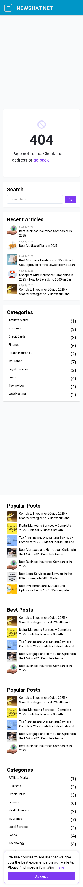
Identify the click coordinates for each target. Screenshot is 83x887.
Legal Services (18, 369)
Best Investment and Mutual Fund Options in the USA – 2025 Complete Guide (44, 588)
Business (15, 328)
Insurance (15, 361)
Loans (13, 377)
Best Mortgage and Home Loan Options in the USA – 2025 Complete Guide (47, 552)
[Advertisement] (41, 60)
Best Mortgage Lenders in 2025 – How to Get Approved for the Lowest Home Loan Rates (47, 263)
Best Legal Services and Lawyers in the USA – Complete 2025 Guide (45, 576)
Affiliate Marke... (20, 320)
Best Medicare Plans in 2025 (38, 245)
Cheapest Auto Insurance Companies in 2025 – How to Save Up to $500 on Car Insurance (46, 277)
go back (42, 160)
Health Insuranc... (20, 353)
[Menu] (8, 8)
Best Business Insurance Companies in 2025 (45, 233)
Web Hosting (17, 393)
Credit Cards (17, 336)
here (60, 867)
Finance (14, 344)
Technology (16, 385)
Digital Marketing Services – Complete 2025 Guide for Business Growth (45, 528)
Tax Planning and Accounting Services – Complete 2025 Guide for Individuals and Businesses (46, 540)
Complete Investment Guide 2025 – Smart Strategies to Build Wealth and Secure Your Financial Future (44, 292)
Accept (41, 876)
